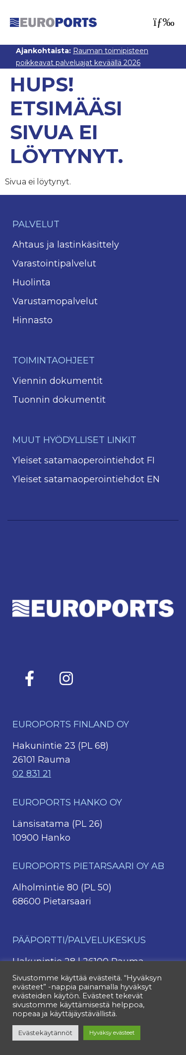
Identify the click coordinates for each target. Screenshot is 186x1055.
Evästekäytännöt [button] (45, 1033)
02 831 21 (31, 773)
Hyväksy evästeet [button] (111, 1032)
